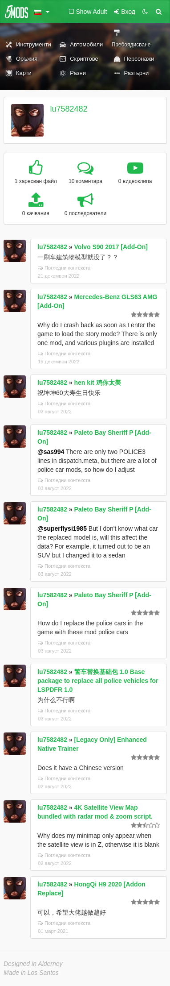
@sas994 (50, 451)
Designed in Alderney (33, 963)
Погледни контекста (64, 267)
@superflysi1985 (62, 528)
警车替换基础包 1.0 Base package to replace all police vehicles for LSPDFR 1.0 (97, 680)
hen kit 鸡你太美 (97, 382)
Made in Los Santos (31, 972)
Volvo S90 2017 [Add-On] (111, 246)
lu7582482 (69, 108)
